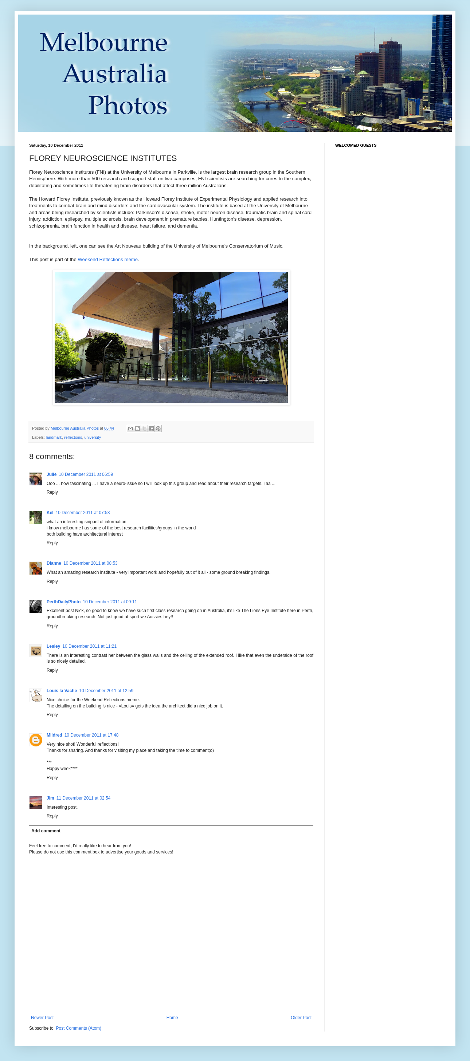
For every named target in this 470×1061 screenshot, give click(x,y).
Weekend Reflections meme (108, 259)
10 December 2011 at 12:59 (106, 690)
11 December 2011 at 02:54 (83, 798)
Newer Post (42, 1017)
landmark (54, 437)
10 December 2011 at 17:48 (91, 735)
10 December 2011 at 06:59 (86, 474)
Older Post (301, 1017)
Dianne (54, 563)
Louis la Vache (62, 690)
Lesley (53, 646)
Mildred (54, 735)
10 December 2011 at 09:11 (110, 601)
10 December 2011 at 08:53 (90, 563)
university (92, 437)
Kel (50, 512)
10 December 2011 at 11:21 (89, 646)
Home (172, 1017)
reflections (73, 437)
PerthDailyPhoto (64, 601)
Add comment (45, 830)
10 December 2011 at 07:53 (83, 512)
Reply (52, 492)
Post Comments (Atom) (78, 1028)
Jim (50, 798)
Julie (51, 474)
